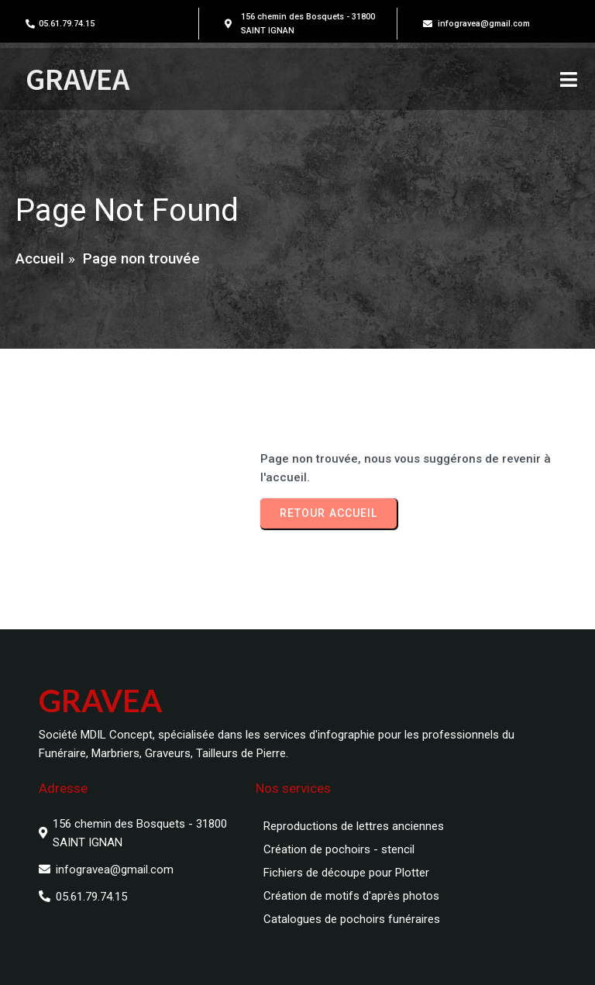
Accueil (39, 258)
